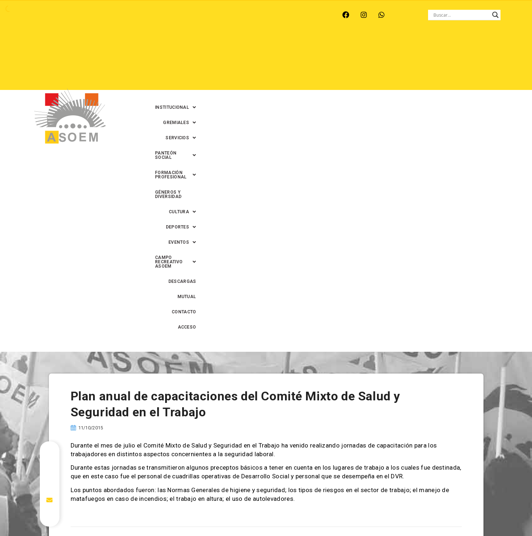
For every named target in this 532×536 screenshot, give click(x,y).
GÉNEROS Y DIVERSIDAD (199, 62)
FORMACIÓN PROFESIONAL (430, 46)
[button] (222, 46)
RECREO (129, 15)
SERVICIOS (313, 46)
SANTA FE (192, 15)
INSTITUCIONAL (222, 46)
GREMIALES (270, 46)
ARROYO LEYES (45, 15)
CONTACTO (422, 77)
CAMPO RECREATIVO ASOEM (390, 62)
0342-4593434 (407, 513)
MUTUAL (389, 77)
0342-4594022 (368, 513)
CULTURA (250, 62)
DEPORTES (290, 62)
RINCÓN (159, 15)
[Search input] (461, 15)
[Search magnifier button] (495, 15)
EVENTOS (329, 62)
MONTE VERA (91, 15)
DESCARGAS (449, 62)
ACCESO (454, 77)
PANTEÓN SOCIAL (362, 46)
